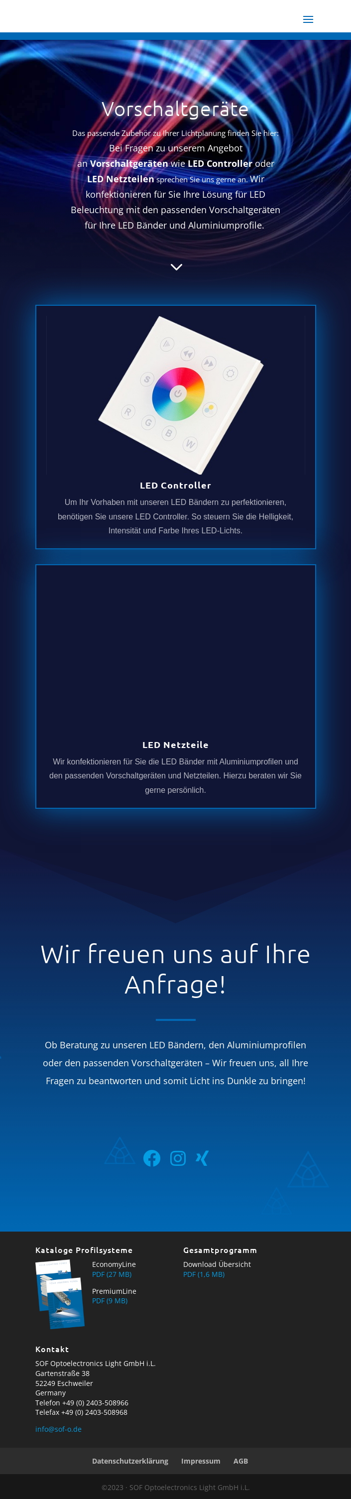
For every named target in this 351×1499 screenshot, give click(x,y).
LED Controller (176, 485)
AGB (241, 1461)
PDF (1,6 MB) (204, 1274)
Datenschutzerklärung (130, 1461)
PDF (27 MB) (111, 1274)
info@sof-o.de (58, 1429)
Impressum (201, 1461)
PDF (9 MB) (109, 1300)
